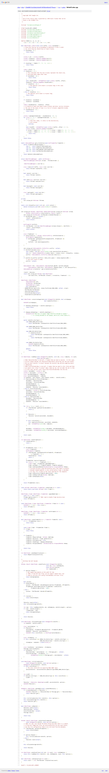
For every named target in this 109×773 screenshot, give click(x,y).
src (59, 7)
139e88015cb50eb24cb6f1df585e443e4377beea (40, 7)
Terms (17, 770)
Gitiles (9, 770)
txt (103, 770)
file (48, 11)
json (106, 770)
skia (18, 7)
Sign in (105, 2)
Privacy (13, 770)
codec (63, 7)
